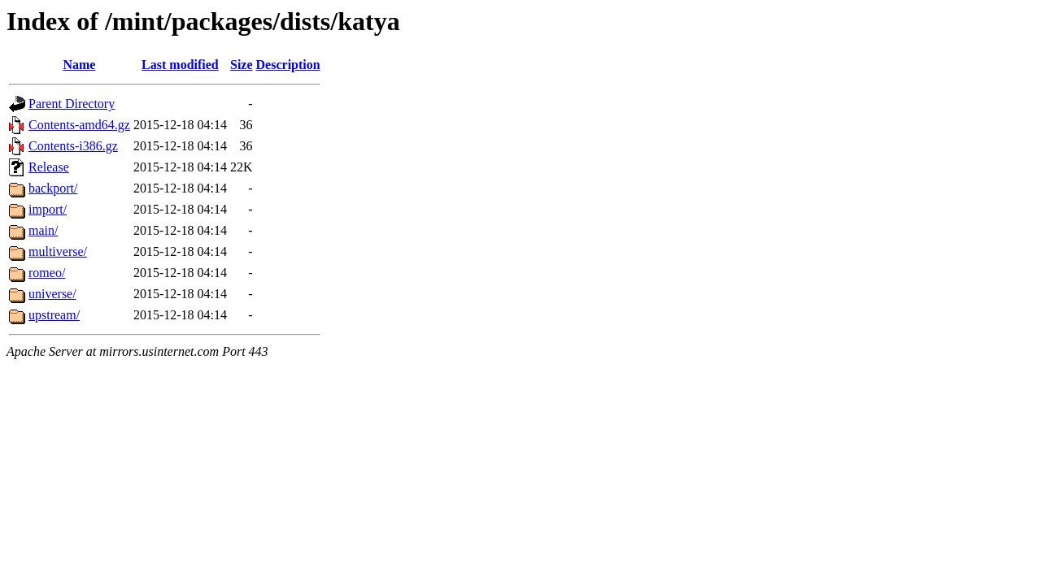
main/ (43, 230)
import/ (47, 209)
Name (79, 65)
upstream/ (54, 315)
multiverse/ (57, 251)
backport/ (52, 188)
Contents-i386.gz (73, 146)
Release (48, 167)
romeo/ (46, 273)
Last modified (180, 65)
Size (241, 65)
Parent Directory (71, 103)
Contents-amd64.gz (79, 125)
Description (288, 65)
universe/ (52, 294)
